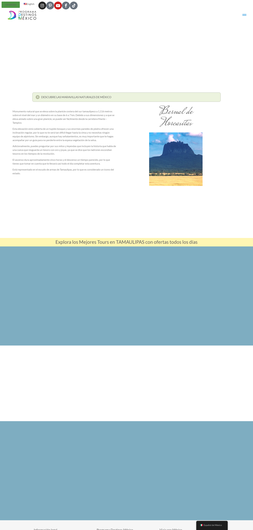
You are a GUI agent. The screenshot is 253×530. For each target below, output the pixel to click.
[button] (126, 98)
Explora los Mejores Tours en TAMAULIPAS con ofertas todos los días (126, 242)
